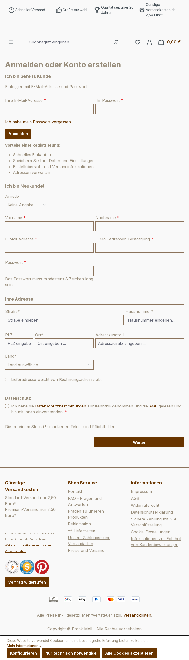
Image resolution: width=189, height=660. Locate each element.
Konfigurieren (23, 653)
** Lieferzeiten (81, 530)
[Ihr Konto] (149, 57)
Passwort (15, 277)
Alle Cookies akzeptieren (129, 653)
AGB (153, 421)
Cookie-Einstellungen (150, 531)
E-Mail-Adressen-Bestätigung (124, 254)
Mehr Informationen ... (24, 646)
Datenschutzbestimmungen (60, 421)
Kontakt (75, 491)
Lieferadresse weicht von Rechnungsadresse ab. (56, 394)
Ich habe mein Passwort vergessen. (38, 136)
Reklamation (79, 523)
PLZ (9, 349)
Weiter (139, 457)
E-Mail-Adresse (21, 254)
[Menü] (11, 57)
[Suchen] (116, 57)
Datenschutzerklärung (152, 512)
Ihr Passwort (109, 115)
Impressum (141, 491)
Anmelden (18, 148)
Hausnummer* (139, 326)
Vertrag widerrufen (27, 582)
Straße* (12, 326)
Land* (10, 371)
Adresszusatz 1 (109, 349)
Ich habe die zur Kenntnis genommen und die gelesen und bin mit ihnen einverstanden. (96, 423)
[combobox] (68, 57)
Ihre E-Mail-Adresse (25, 115)
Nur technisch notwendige (71, 653)
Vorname (15, 232)
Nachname (107, 232)
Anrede (12, 211)
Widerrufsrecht (145, 505)
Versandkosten (137, 615)
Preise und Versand (86, 550)
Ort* (39, 349)
